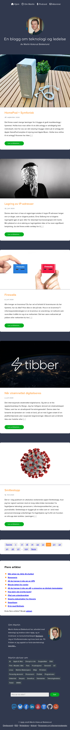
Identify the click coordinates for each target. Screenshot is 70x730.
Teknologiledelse (53, 678)
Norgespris (12, 577)
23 (54, 544)
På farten (42, 670)
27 (18, 549)
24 (60, 544)
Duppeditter (42, 661)
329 (26, 549)
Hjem (15, 4)
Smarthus (30, 678)
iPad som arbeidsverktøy (18, 595)
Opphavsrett (8, 726)
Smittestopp (12, 490)
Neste (33, 549)
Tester (11, 683)
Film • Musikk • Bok (16, 666)
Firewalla (10, 295)
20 (38, 544)
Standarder (41, 678)
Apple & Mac (18, 661)
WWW (18, 683)
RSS (16, 726)
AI (10, 661)
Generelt (47, 666)
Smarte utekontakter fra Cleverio (22, 599)
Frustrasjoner (37, 666)
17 (22, 544)
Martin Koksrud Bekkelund (36, 44)
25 (7, 549)
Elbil (51, 661)
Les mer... (12, 646)
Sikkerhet (12, 678)
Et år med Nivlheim (16, 606)
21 (43, 544)
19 (32, 544)
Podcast (42, 4)
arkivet (29, 611)
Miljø (35, 670)
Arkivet (34, 726)
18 (27, 544)
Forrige (9, 544)
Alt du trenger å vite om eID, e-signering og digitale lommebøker (35, 588)
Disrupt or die (31, 661)
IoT (54, 666)
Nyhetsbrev (24, 726)
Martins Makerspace (23, 670)
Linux (11, 670)
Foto (27, 666)
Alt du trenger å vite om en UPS (21, 581)
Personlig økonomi (16, 674)
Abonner (55, 4)
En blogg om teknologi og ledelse (35, 39)
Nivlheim (39, 636)
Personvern (30, 674)
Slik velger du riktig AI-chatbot (21, 574)
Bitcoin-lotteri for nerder (18, 585)
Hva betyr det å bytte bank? (19, 592)
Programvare (49, 674)
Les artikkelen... (14, 143)
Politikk (39, 674)
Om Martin (28, 4)
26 (13, 549)
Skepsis (22, 678)
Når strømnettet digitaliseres (23, 393)
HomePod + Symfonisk (19, 112)
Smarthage (12, 602)
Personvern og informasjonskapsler (52, 726)
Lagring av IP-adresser (19, 204)
